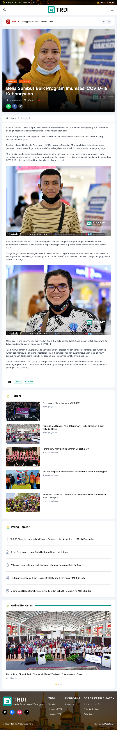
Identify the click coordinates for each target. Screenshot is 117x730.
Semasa (12, 81)
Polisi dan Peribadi (91, 709)
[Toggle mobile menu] (112, 9)
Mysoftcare (109, 724)
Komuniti (24, 81)
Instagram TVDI (55, 714)
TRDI (11, 724)
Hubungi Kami (71, 704)
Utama (11, 118)
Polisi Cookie (89, 714)
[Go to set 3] (61, 684)
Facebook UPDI (55, 709)
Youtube (51, 704)
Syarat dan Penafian (92, 704)
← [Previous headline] (104, 21)
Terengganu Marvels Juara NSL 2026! (37, 21)
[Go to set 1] (56, 684)
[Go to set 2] (58, 684)
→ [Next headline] (109, 21)
